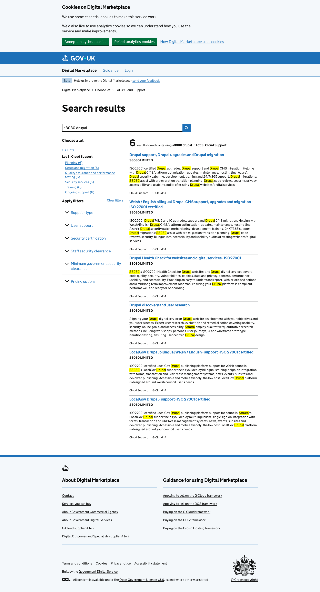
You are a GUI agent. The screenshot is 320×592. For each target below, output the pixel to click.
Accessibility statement (150, 563)
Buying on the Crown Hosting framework (191, 528)
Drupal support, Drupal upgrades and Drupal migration (176, 154)
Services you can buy (76, 504)
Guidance (111, 70)
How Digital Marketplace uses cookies (192, 42)
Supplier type (82, 212)
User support (82, 225)
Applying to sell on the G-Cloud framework (192, 495)
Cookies (101, 563)
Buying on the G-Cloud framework (186, 512)
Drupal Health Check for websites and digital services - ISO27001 (185, 258)
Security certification (88, 238)
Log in (129, 70)
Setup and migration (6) (82, 168)
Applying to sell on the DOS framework (190, 504)
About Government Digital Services (87, 520)
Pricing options (83, 281)
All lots (69, 150)
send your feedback (146, 81)
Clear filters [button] (115, 200)
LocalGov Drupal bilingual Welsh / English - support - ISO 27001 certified (191, 352)
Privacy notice (121, 563)
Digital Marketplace (79, 70)
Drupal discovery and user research (159, 305)
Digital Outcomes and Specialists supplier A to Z (95, 536)
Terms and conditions (77, 563)
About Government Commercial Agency (90, 512)
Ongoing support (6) (79, 192)
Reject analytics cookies (134, 41)
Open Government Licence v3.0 (141, 580)
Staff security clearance (91, 251)
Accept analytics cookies (85, 41)
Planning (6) (73, 163)
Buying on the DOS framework (184, 520)
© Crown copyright (244, 580)
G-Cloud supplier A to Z (78, 528)
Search (186, 128)
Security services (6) (79, 182)
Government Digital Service (98, 571)
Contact (68, 495)
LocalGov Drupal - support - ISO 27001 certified (169, 399)
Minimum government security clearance (96, 266)
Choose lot (102, 90)
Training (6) (73, 187)
